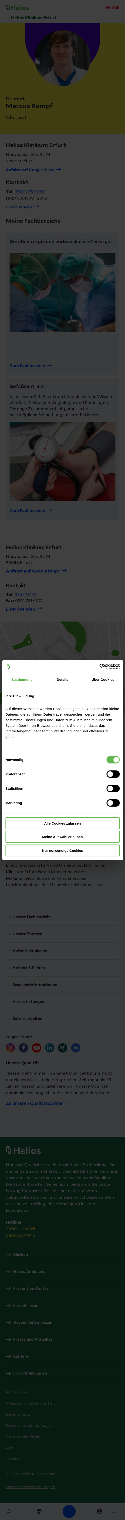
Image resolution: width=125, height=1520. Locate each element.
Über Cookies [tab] (102, 679)
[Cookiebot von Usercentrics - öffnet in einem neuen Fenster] (99, 667)
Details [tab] (62, 679)
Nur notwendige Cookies (62, 850)
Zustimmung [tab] (22, 679)
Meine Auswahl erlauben (62, 837)
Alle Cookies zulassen (62, 823)
